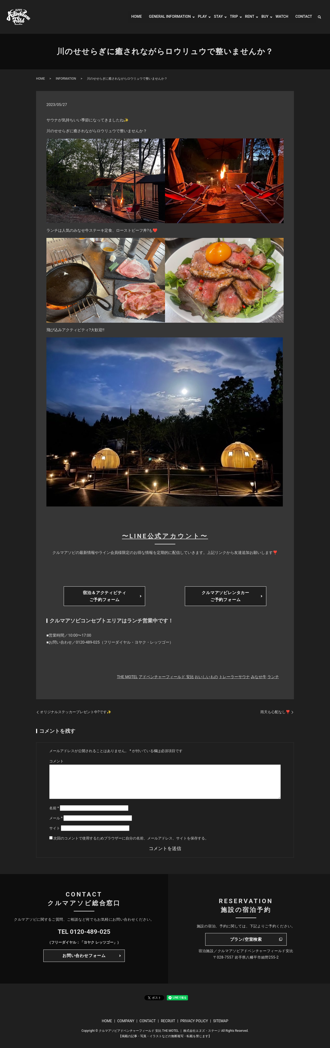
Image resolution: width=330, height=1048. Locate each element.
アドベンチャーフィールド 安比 (166, 677)
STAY (214, 16)
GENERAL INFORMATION (162, 16)
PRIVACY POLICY (194, 1021)
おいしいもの (206, 677)
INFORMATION (66, 78)
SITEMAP (220, 1021)
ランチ (273, 677)
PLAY (198, 16)
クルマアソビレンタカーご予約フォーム (225, 596)
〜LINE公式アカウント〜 (165, 536)
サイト (54, 828)
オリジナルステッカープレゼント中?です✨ (75, 712)
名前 (54, 808)
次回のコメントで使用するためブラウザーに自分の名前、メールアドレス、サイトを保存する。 (131, 838)
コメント (56, 761)
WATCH (280, 16)
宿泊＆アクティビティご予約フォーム (104, 596)
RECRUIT (168, 1021)
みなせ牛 (258, 677)
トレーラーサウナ (234, 677)
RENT (247, 16)
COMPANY (125, 1021)
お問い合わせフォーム (84, 955)
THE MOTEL (127, 677)
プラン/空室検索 (246, 939)
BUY (262, 16)
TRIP (230, 16)
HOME (127, 16)
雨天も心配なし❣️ (275, 712)
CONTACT (303, 16)
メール (56, 818)
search (319, 17)
